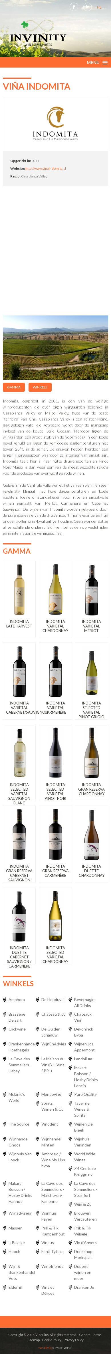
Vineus (47, 1242)
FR (106, 7)
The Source (19, 1124)
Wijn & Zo (83, 1204)
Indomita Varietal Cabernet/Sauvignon (27, 707)
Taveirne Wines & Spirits (82, 1109)
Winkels (40, 387)
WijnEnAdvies (53, 1043)
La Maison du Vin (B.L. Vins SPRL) (52, 1064)
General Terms (90, 1335)
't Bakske (17, 1242)
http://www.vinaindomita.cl (45, 168)
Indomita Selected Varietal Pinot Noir (55, 791)
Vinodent (49, 1124)
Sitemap (34, 1340)
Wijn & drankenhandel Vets (22, 1272)
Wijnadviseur (20, 1213)
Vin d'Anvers (85, 1242)
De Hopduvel (52, 999)
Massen (16, 1227)
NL (99, 7)
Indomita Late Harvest (19, 623)
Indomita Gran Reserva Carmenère (55, 871)
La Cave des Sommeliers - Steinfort (85, 1189)
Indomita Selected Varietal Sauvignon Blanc (19, 793)
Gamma (14, 387)
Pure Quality (85, 1094)
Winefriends (52, 1266)
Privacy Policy (74, 1340)
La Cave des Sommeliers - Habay (20, 1064)
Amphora (17, 999)
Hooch (14, 1251)
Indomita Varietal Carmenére (55, 707)
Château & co (53, 1014)
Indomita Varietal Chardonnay (55, 626)
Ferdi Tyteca (52, 1251)
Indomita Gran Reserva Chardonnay (91, 789)
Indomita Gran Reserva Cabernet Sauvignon (19, 873)
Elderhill (16, 1287)
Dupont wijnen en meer (82, 1272)
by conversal (55, 1347)
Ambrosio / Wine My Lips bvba (53, 1159)
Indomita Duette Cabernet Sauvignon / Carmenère (19, 957)
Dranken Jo (84, 1287)
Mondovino (51, 1094)
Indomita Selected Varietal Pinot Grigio (91, 710)
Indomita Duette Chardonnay (91, 871)
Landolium (83, 1058)
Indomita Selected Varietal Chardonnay (55, 955)
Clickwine (17, 1029)
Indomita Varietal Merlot (91, 626)
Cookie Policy (51, 1340)
